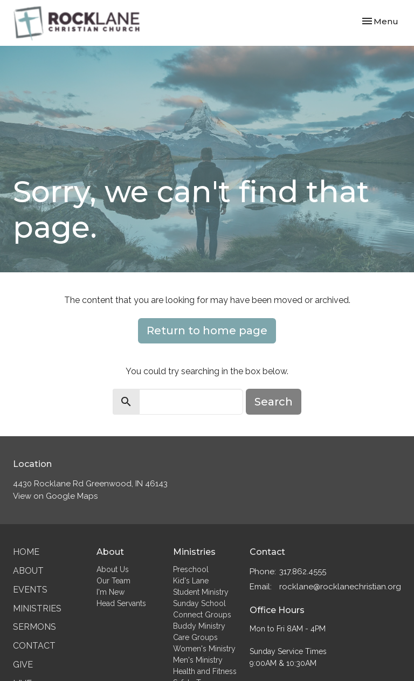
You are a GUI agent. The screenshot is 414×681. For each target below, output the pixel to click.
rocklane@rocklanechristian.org (340, 586)
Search (273, 401)
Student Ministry (201, 592)
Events (30, 589)
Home (26, 552)
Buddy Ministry (199, 626)
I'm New (110, 592)
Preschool (191, 569)
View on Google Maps (55, 496)
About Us (112, 569)
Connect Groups (202, 614)
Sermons (34, 627)
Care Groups (195, 637)
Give (23, 664)
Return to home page (207, 330)
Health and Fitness (205, 671)
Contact (34, 646)
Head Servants (121, 603)
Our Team (113, 580)
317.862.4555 (302, 571)
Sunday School (199, 603)
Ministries (37, 608)
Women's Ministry (204, 648)
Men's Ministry (198, 660)
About (28, 571)
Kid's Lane (191, 580)
